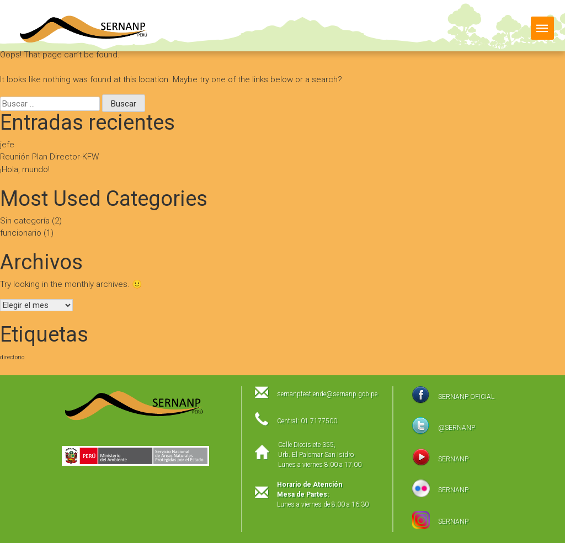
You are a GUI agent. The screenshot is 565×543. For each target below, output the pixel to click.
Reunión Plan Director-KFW (49, 157)
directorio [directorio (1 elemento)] (12, 357)
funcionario (20, 233)
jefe (7, 145)
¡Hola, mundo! (25, 169)
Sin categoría (25, 221)
